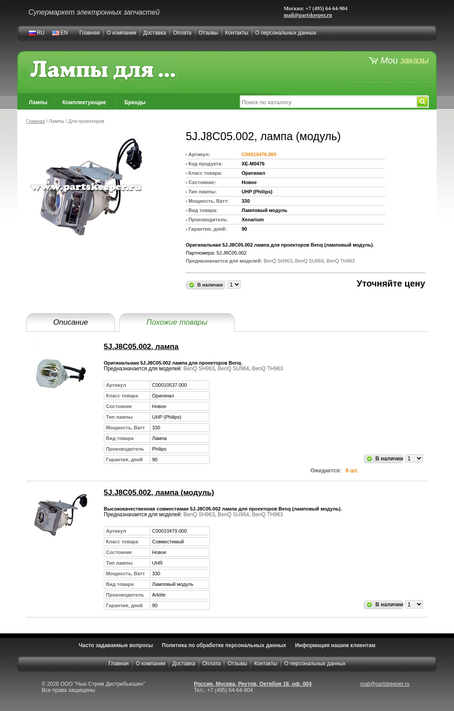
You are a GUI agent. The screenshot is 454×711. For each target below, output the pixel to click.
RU (40, 33)
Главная (89, 33)
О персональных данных (286, 33)
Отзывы (208, 33)
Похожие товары (176, 322)
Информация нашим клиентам (335, 645)
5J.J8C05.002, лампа (141, 346)
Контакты (236, 33)
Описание (70, 322)
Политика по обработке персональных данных (224, 645)
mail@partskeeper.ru (308, 15)
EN (64, 33)
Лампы (38, 102)
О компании (121, 33)
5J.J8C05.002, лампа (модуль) (159, 492)
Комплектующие (84, 102)
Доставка (154, 33)
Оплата (182, 33)
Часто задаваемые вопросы (115, 645)
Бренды (135, 102)
